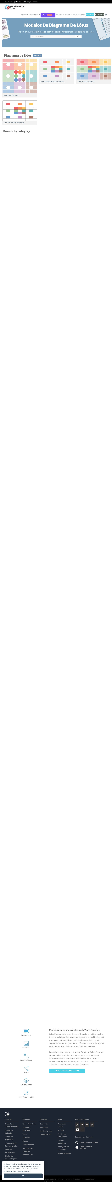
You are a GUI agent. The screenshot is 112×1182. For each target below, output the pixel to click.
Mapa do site (27, 1155)
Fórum (24, 1134)
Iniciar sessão (99, 15)
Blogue (25, 1141)
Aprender (26, 1137)
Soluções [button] (68, 15)
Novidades (44, 1127)
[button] (34, 14)
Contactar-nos (45, 1135)
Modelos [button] (76, 15)
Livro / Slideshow (29, 1124)
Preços (83, 15)
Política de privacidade (72, 1179)
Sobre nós (44, 1124)
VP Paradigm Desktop (30, 2)
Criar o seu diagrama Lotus (67, 1071)
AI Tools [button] (48, 15)
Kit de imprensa (46, 1131)
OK (23, 1176)
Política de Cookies (23, 1171)
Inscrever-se (90, 15)
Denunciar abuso (64, 1153)
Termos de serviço (50, 1179)
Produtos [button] (24, 15)
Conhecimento (28, 1145)
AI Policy (61, 1130)
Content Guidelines (89, 1179)
